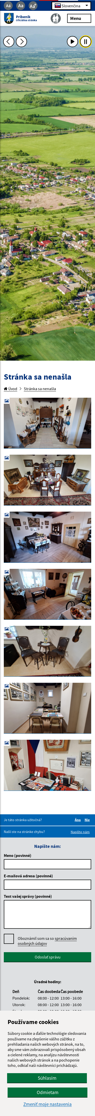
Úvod (10, 388)
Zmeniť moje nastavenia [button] (47, 1104)
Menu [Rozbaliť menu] (79, 18)
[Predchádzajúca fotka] (8, 41)
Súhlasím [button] (47, 1078)
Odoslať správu (48, 956)
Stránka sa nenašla (40, 388)
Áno (78, 820)
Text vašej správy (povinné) (28, 896)
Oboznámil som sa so (47, 941)
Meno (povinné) (17, 855)
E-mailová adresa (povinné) (28, 875)
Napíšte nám (80, 832)
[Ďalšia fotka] (21, 41)
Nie (88, 820)
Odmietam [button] (48, 1092)
